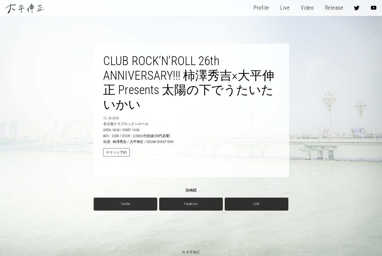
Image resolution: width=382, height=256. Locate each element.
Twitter (125, 204)
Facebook (191, 204)
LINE (256, 204)
